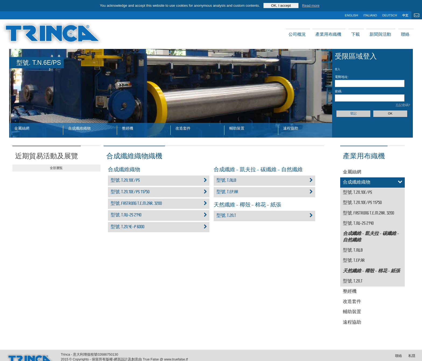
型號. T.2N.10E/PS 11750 (159, 192)
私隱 (411, 356)
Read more (310, 5)
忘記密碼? (403, 105)
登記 (353, 113)
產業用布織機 (328, 34)
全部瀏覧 (56, 168)
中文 (405, 15)
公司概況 (297, 34)
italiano (370, 15)
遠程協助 (290, 128)
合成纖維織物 (79, 128)
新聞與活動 (380, 34)
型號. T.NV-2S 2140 (159, 215)
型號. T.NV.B (264, 180)
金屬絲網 (21, 128)
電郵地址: (342, 76)
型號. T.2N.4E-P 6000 (159, 227)
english (351, 15)
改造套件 (183, 128)
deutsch (389, 15)
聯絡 (405, 34)
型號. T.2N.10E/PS (159, 180)
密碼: (338, 91)
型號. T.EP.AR (264, 192)
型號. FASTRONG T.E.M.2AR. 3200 (159, 204)
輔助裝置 (236, 128)
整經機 (127, 128)
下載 (355, 34)
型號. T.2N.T (264, 216)
